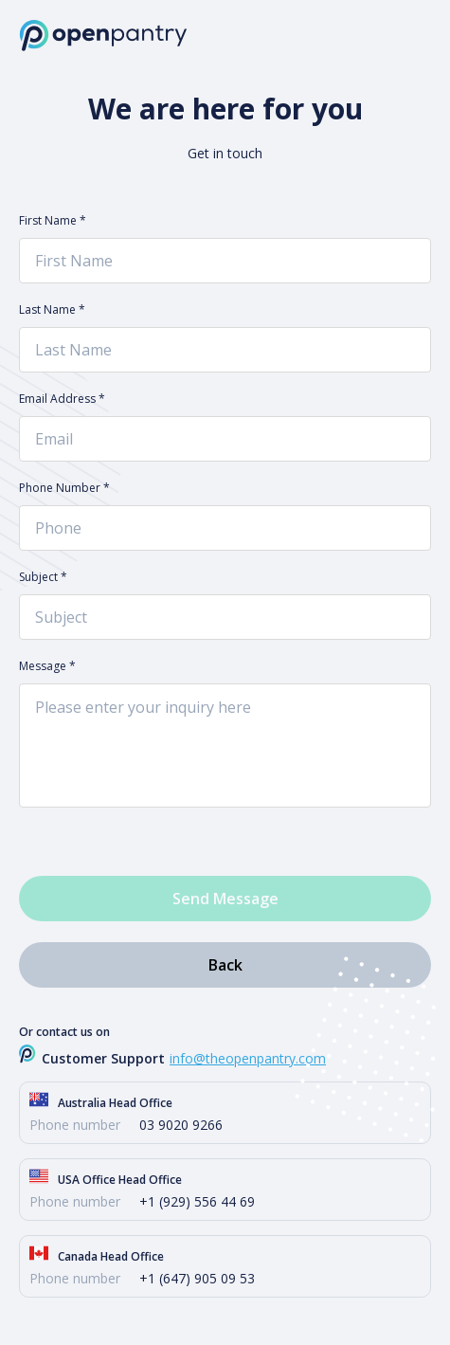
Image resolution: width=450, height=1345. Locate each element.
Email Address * (62, 399)
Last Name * (52, 310)
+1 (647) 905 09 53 (197, 1278)
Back (225, 964)
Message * (47, 666)
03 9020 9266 (181, 1125)
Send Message (225, 898)
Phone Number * (64, 488)
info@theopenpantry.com (248, 1058)
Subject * (43, 577)
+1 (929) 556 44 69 (197, 1201)
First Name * (52, 220)
